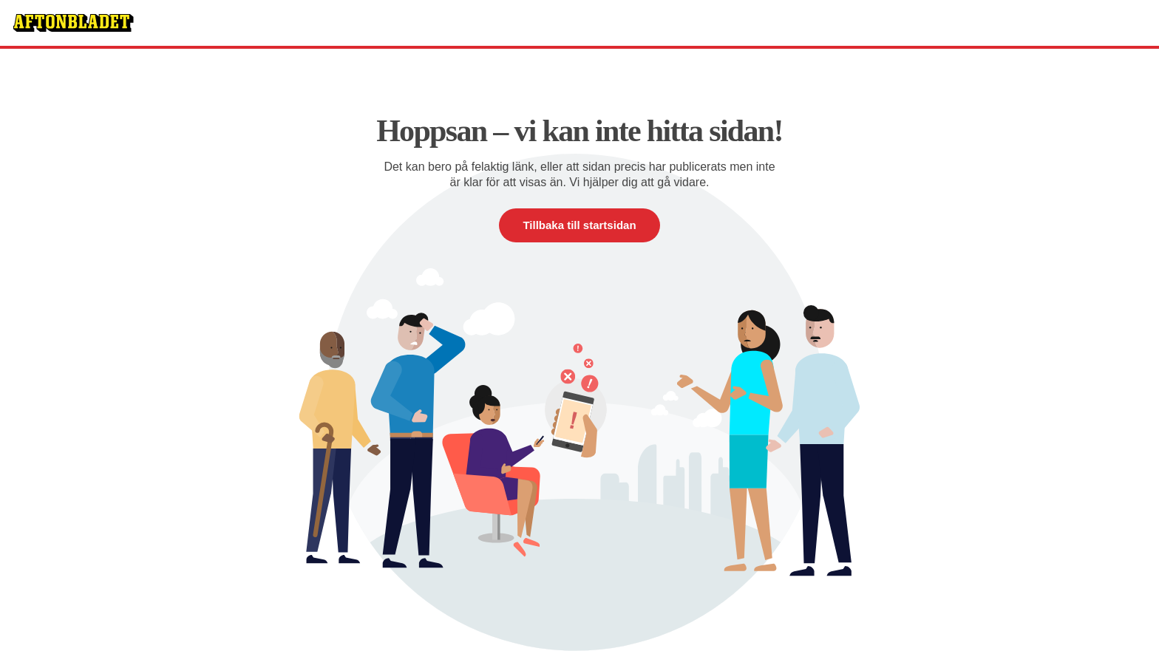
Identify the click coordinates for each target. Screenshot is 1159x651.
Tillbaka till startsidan (579, 225)
